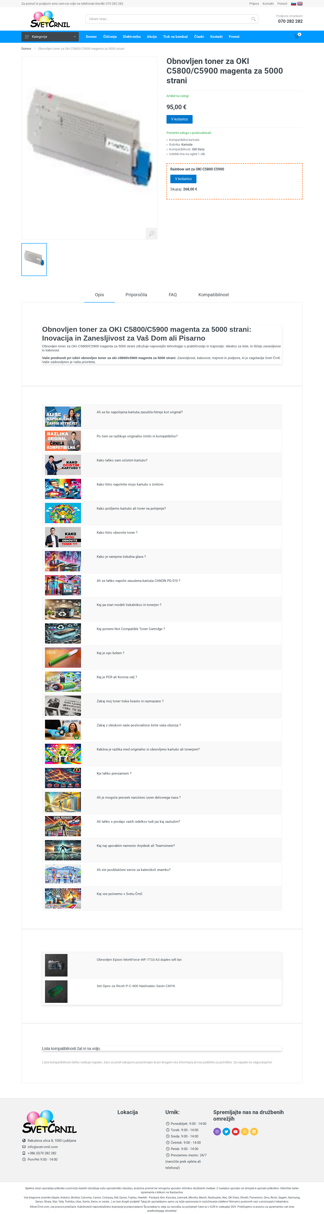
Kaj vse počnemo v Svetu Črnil (119, 894)
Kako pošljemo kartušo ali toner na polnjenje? (131, 508)
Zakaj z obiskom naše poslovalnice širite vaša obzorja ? (139, 725)
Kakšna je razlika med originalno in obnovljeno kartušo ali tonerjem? (148, 749)
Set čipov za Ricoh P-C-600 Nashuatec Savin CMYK (136, 986)
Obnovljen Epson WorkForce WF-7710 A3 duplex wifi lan (139, 959)
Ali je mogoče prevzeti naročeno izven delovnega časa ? (139, 798)
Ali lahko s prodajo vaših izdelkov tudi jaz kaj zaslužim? (138, 822)
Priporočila (136, 294)
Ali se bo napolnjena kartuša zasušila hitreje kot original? (140, 412)
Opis (99, 294)
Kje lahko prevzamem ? (114, 773)
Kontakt (268, 3)
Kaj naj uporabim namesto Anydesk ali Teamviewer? (136, 846)
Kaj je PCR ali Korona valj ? (117, 677)
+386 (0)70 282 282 (41, 1153)
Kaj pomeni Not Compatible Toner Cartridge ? (131, 629)
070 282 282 (114, 3)
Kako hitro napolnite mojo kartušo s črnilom (130, 484)
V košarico (179, 119)
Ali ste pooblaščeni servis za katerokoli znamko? (134, 870)
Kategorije (50, 37)
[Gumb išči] (253, 19)
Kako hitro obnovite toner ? (117, 533)
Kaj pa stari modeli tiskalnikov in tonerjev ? (129, 605)
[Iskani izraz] (167, 19)
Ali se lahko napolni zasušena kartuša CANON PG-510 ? (138, 581)
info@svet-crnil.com (42, 1147)
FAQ (173, 294)
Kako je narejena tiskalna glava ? (121, 557)
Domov (26, 48)
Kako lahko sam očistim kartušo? (122, 460)
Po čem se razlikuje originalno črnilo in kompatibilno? (137, 436)
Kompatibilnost (213, 294)
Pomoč (282, 3)
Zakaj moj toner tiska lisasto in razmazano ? (130, 701)
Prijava (254, 3)
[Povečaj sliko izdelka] (152, 234)
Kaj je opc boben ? (110, 653)
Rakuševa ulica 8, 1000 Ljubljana (52, 1141)
